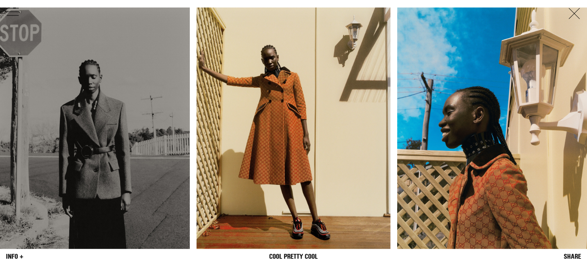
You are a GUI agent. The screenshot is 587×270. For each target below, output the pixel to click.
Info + (15, 256)
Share (572, 256)
